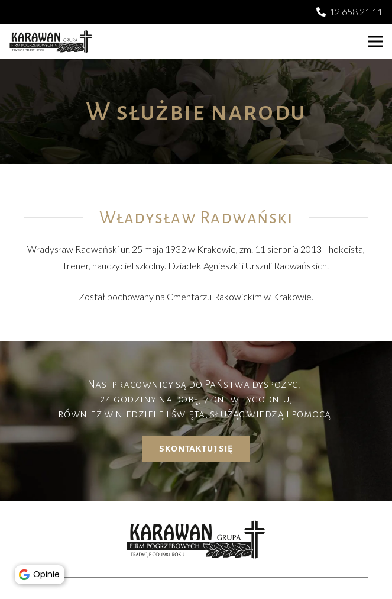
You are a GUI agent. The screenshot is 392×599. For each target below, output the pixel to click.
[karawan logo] (50, 41)
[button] (375, 41)
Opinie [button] (41, 573)
